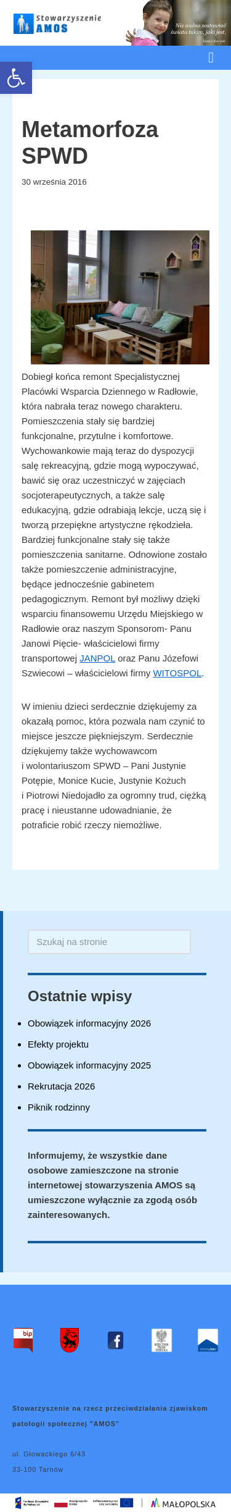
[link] (16, 78)
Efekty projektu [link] (58, 1044)
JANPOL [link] (97, 658)
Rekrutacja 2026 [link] (61, 1086)
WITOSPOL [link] (177, 673)
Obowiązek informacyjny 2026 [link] (89, 1023)
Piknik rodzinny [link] (59, 1107)
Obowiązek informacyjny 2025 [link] (89, 1065)
